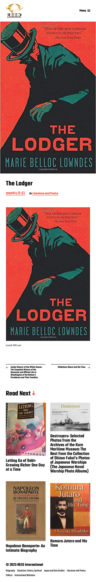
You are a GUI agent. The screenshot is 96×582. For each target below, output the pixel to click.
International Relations (25, 575)
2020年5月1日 (15, 194)
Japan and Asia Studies (54, 571)
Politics (9, 575)
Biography (10, 571)
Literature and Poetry (45, 194)
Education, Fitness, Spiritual (29, 571)
